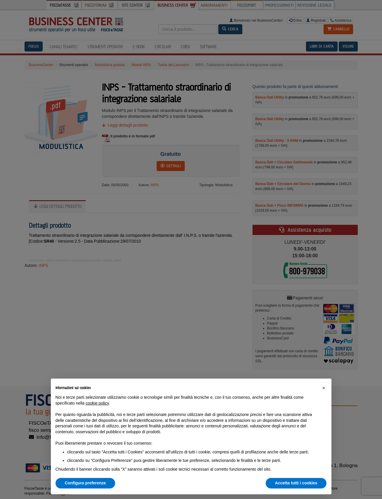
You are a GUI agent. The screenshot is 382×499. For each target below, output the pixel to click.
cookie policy (97, 403)
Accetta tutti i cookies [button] (296, 483)
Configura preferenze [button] (85, 483)
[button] (324, 388)
